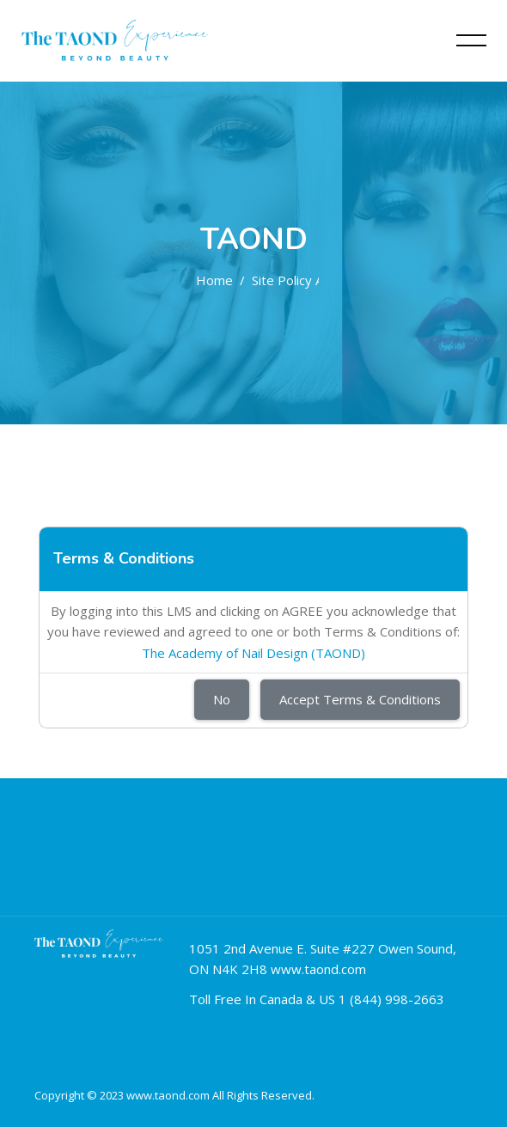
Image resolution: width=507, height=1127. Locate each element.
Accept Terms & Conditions (360, 699)
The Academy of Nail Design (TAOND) (253, 652)
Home (214, 280)
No (221, 699)
